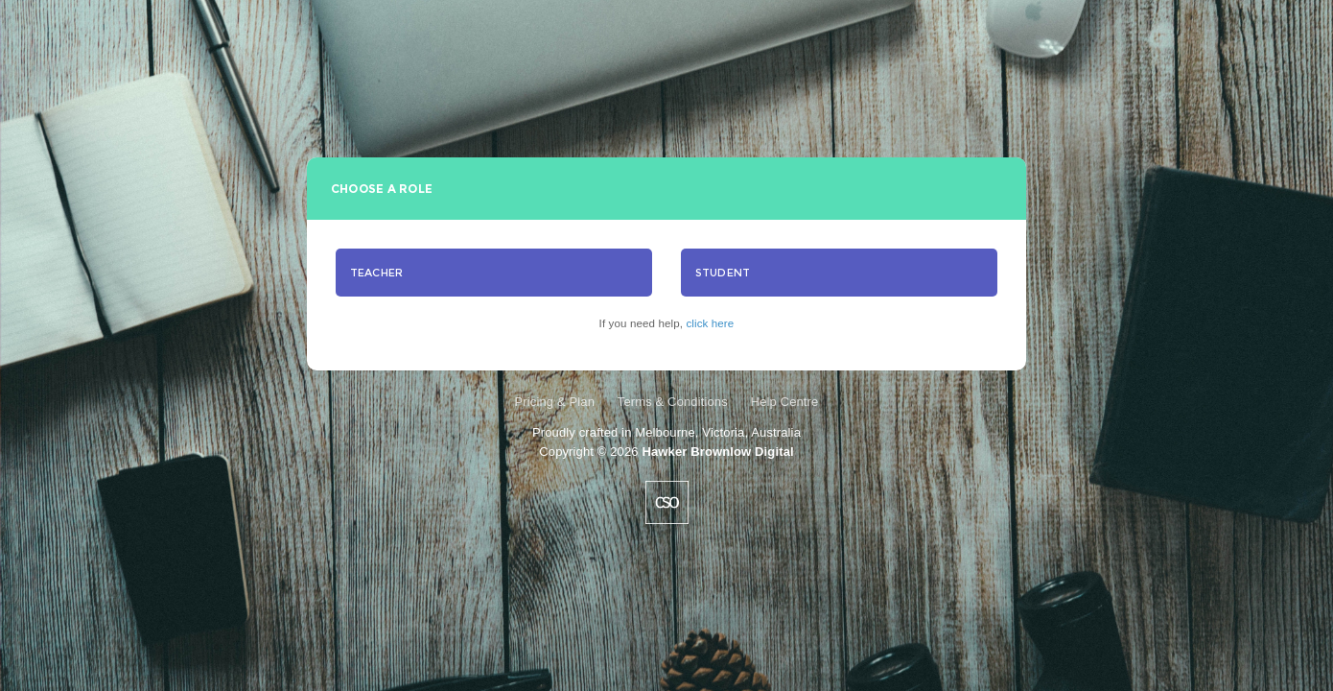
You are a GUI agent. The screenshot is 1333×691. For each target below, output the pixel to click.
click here (710, 323)
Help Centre (785, 401)
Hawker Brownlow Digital (717, 451)
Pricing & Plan (555, 401)
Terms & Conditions (673, 401)
